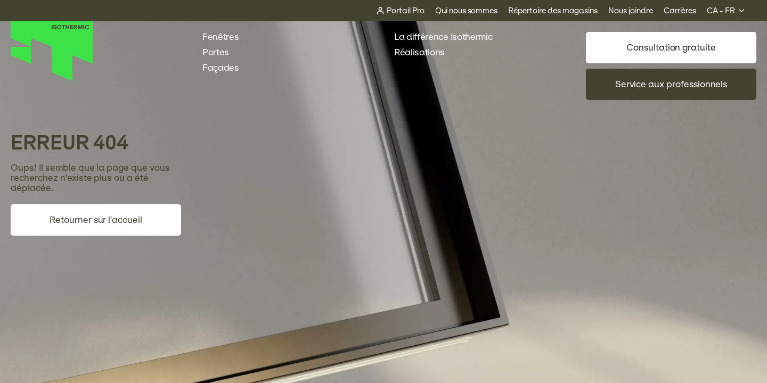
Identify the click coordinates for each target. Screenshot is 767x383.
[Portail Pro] (400, 10)
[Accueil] (52, 78)
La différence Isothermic (443, 37)
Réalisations (425, 52)
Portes (221, 52)
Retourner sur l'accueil (96, 220)
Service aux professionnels (671, 84)
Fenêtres (226, 37)
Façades (226, 68)
